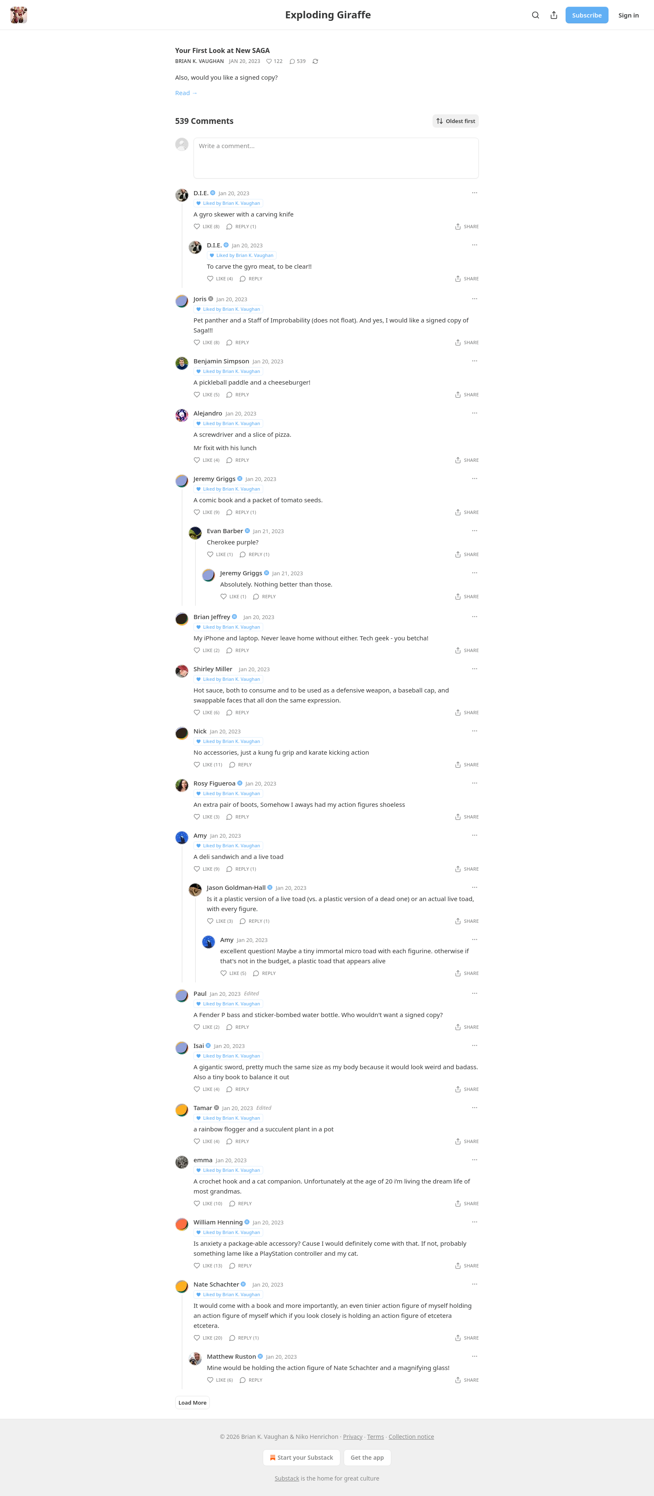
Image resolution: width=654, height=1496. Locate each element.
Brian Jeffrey (212, 616)
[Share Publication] (554, 15)
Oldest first (455, 121)
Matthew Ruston (231, 1356)
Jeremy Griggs (215, 478)
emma (203, 1160)
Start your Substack (300, 1457)
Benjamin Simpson (221, 361)
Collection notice (411, 1437)
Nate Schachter (216, 1284)
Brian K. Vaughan (199, 61)
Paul (200, 993)
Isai (199, 1045)
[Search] (535, 15)
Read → (186, 92)
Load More (192, 1402)
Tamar (203, 1107)
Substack (287, 1478)
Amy (200, 835)
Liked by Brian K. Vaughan (228, 203)
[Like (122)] (274, 61)
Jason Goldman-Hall (236, 887)
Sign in (629, 15)
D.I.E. (201, 193)
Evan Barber (225, 530)
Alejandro (208, 413)
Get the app (367, 1457)
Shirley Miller (213, 669)
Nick (200, 731)
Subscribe (587, 15)
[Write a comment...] (336, 158)
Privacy (352, 1437)
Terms (375, 1437)
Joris (200, 299)
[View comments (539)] (298, 61)
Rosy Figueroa (215, 783)
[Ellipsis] (474, 192)
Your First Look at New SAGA (222, 50)
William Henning (218, 1222)
